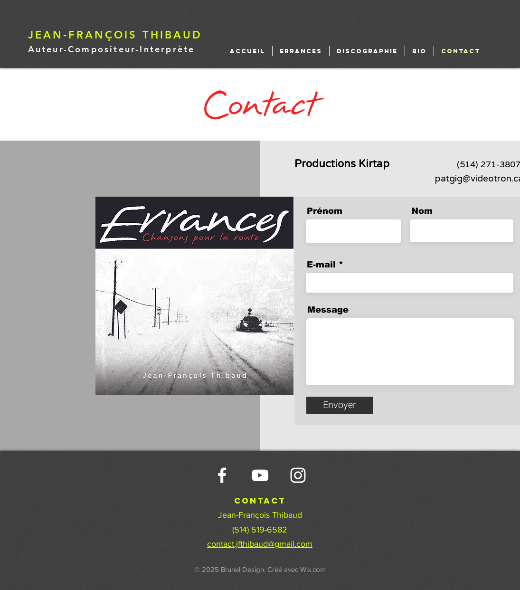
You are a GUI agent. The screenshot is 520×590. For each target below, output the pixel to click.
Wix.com (313, 569)
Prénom (324, 211)
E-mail (321, 264)
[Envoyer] (339, 405)
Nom (422, 211)
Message (328, 309)
